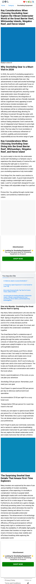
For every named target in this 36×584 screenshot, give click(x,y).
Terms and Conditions (13, 583)
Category (11, 5)
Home (3, 5)
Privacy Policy (10, 580)
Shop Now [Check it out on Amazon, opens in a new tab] (18, 259)
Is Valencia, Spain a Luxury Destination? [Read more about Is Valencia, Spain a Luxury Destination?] (16, 281)
